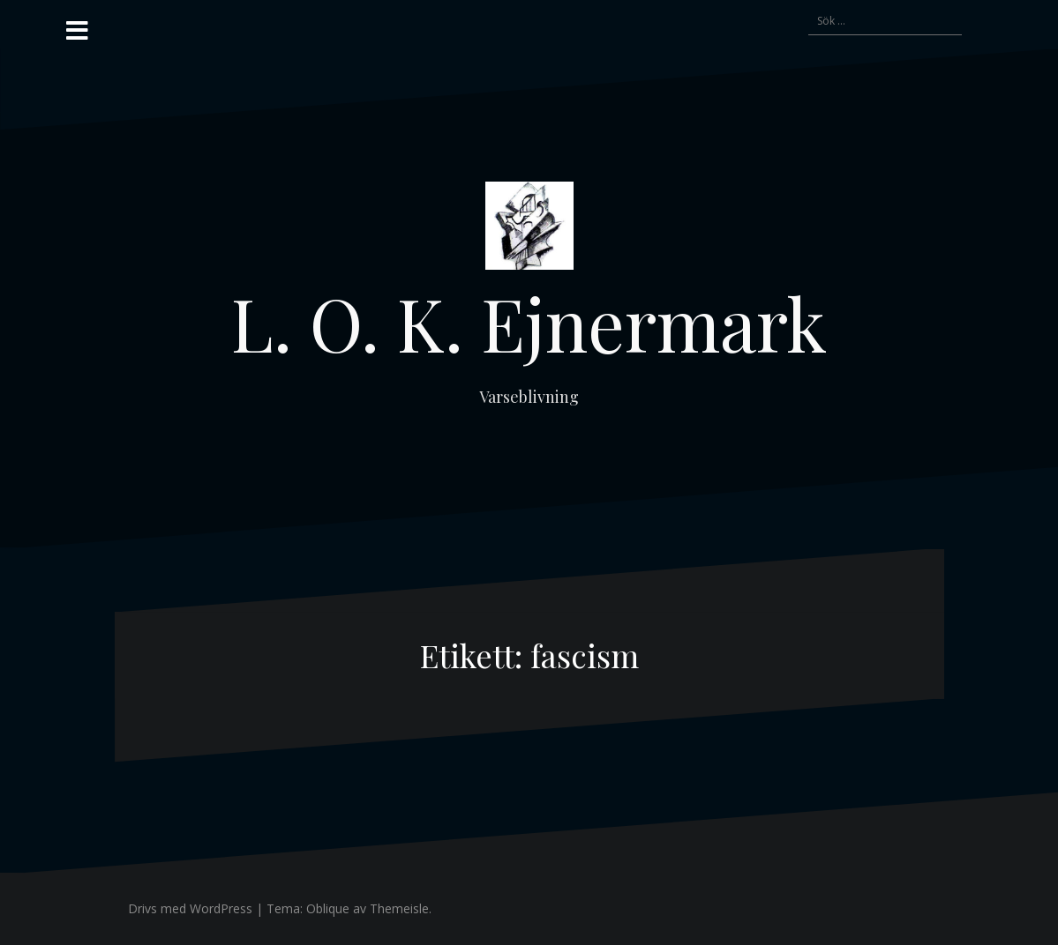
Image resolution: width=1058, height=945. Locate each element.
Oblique (327, 908)
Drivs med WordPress (190, 908)
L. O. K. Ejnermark (529, 322)
